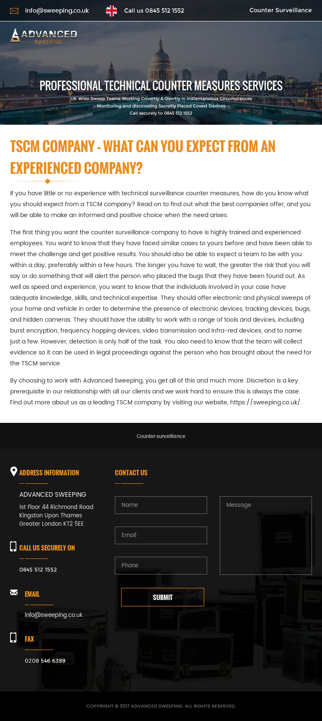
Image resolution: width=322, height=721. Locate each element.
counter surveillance (120, 232)
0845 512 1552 (38, 569)
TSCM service (40, 363)
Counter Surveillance (280, 10)
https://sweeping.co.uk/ (265, 402)
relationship (81, 391)
